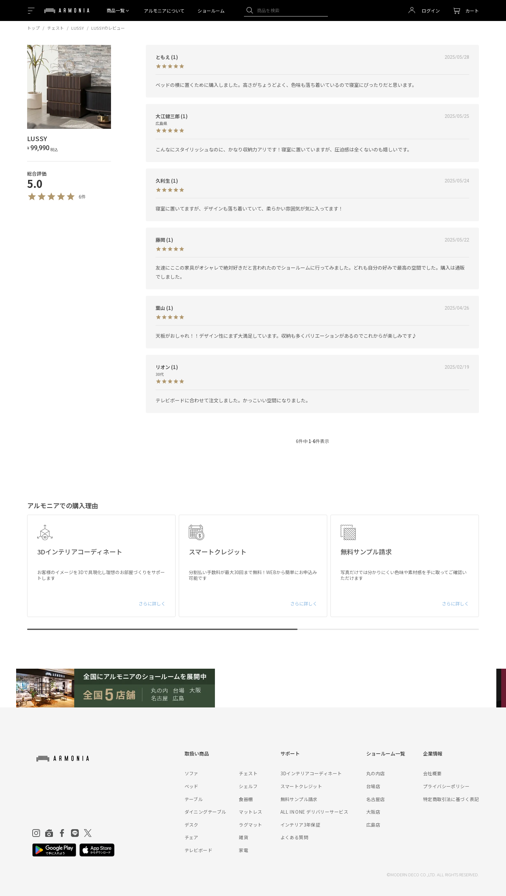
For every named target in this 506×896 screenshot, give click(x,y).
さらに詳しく (152, 603)
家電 (243, 850)
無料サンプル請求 (299, 799)
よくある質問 (294, 837)
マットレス (250, 811)
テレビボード (199, 850)
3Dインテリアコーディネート (311, 773)
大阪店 (373, 811)
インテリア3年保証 (300, 824)
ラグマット (250, 824)
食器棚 (246, 799)
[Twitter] (88, 833)
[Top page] (66, 14)
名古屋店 (375, 799)
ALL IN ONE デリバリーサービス (314, 811)
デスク (191, 824)
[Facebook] (62, 833)
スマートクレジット (301, 786)
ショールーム (211, 10)
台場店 (373, 786)
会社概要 (432, 773)
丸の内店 (375, 773)
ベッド (191, 786)
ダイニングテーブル (205, 811)
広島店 (373, 824)
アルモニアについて (164, 10)
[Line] (75, 833)
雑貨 (243, 837)
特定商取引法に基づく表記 (451, 799)
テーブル (194, 799)
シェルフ (248, 786)
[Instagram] (36, 833)
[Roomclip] (49, 833)
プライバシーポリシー (446, 786)
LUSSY (77, 28)
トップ (33, 28)
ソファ (191, 773)
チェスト (55, 28)
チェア (191, 837)
